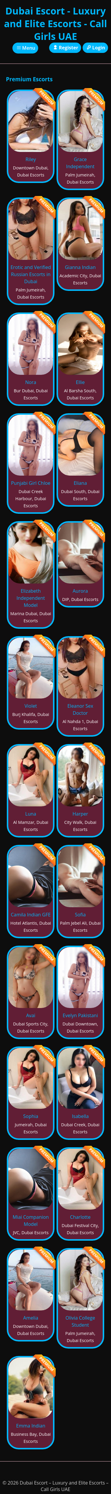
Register (65, 47)
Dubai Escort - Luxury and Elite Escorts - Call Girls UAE (55, 23)
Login (95, 47)
